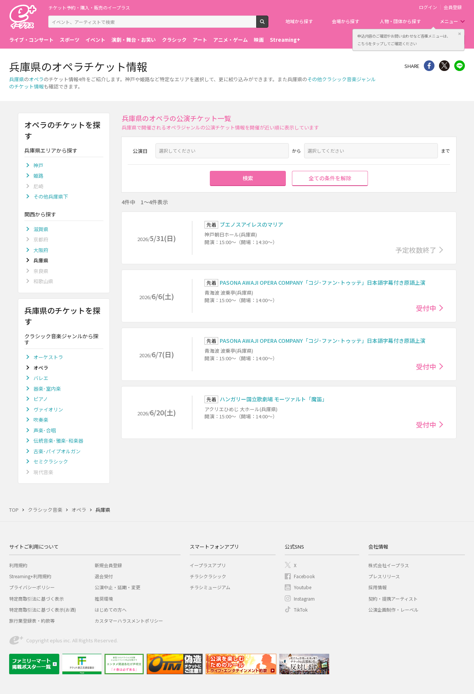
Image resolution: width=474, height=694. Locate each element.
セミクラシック (50, 461)
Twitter (444, 65)
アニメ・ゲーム (230, 39)
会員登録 (453, 7)
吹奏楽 (40, 419)
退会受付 (104, 576)
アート (200, 39)
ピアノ (40, 398)
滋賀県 (40, 229)
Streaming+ (285, 39)
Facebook (304, 576)
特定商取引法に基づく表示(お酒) (42, 609)
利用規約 (18, 565)
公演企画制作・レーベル (393, 609)
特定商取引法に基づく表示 (36, 598)
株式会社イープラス (388, 565)
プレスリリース (384, 576)
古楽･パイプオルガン (57, 451)
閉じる (460, 34)
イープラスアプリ (208, 565)
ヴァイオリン (48, 409)
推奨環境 (104, 598)
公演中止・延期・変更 (117, 587)
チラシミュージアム (210, 587)
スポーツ (69, 39)
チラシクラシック (208, 576)
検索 (248, 178)
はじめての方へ (111, 609)
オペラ (36, 79)
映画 (259, 39)
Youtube (302, 587)
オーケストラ (48, 357)
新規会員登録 (108, 565)
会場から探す (345, 21)
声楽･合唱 (44, 430)
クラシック (174, 39)
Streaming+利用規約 (30, 576)
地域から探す (299, 21)
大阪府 (40, 250)
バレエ (40, 378)
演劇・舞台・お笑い (133, 39)
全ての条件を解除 (330, 178)
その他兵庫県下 (50, 196)
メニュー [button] (449, 21)
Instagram (304, 598)
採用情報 (377, 587)
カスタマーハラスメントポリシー (129, 620)
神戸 (38, 165)
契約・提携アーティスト (393, 598)
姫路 (38, 175)
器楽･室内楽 (47, 388)
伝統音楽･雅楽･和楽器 (58, 440)
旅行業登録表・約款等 (32, 620)
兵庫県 (16, 79)
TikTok (301, 609)
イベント (95, 39)
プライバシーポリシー (32, 587)
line (459, 65)
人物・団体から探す (400, 21)
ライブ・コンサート (31, 39)
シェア (429, 65)
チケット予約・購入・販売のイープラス (89, 7)
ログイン (428, 7)
